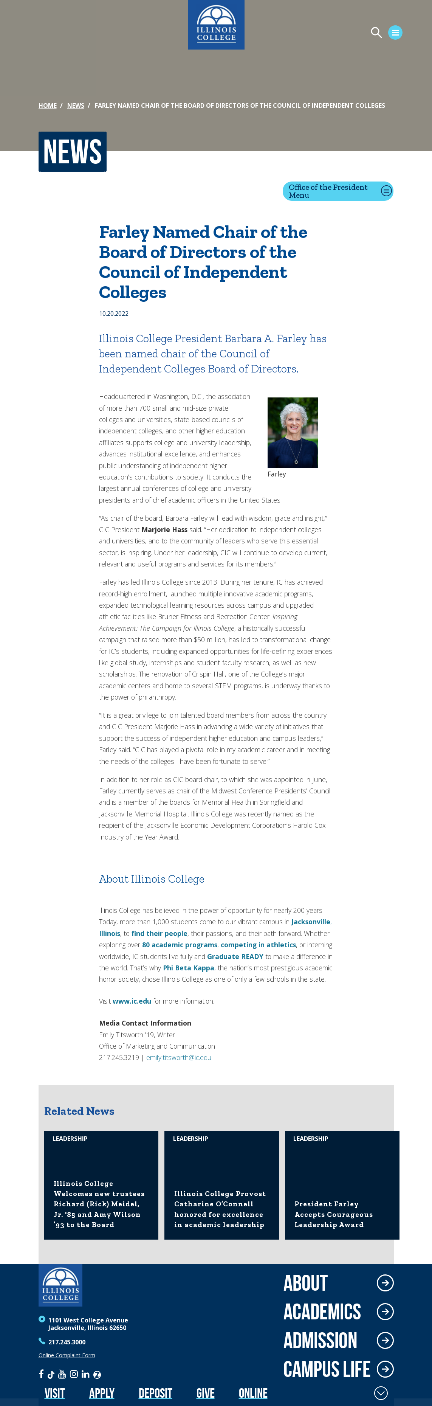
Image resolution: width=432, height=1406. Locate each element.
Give (206, 1393)
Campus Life (327, 1369)
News (75, 105)
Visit (55, 1393)
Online (253, 1393)
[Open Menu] (339, 33)
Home (48, 105)
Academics (322, 1311)
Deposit (155, 1393)
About (305, 1282)
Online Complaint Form (67, 1355)
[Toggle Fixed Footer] (381, 1393)
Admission (320, 1340)
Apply (102, 1393)
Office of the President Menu (328, 191)
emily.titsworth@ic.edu (179, 1057)
